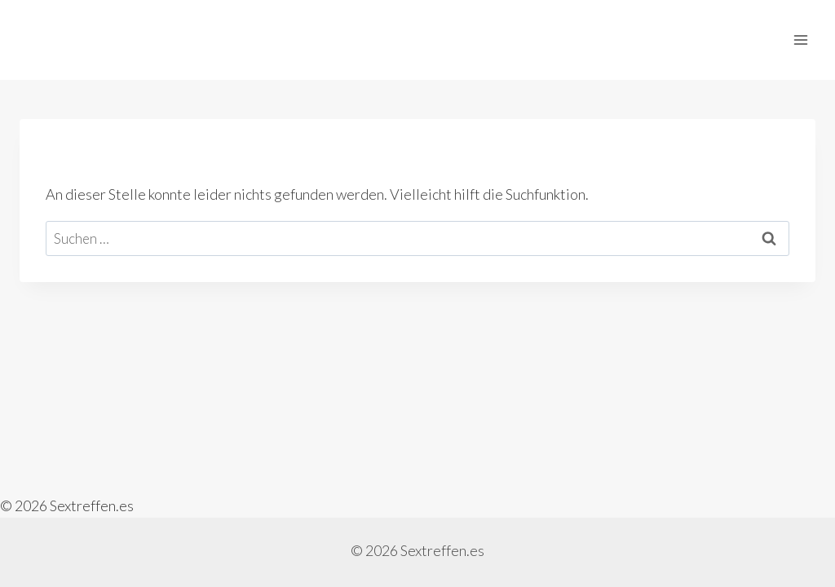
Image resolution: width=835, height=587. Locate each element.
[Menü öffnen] (800, 39)
